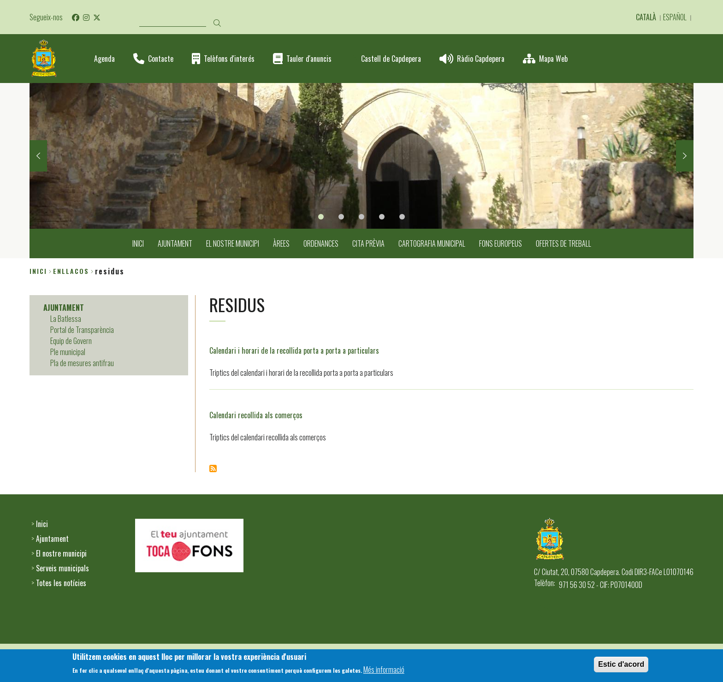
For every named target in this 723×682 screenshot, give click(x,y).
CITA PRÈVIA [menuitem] (368, 243)
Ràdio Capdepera (480, 59)
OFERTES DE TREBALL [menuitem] (563, 243)
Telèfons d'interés (229, 59)
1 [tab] (321, 216)
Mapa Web (553, 59)
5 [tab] (402, 216)
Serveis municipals (62, 568)
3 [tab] (361, 216)
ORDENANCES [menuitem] (320, 243)
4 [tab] (382, 216)
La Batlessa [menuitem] (65, 318)
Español (675, 17)
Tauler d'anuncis (309, 59)
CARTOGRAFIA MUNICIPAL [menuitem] (431, 243)
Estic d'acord (621, 666)
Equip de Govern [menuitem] (71, 340)
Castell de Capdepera (391, 59)
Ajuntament (52, 538)
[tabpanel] (361, 156)
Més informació (383, 671)
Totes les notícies (61, 582)
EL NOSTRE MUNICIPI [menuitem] (232, 243)
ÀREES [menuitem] (281, 243)
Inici (38, 271)
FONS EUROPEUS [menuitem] (500, 243)
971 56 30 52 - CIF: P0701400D (600, 584)
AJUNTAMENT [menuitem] (175, 243)
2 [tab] (341, 216)
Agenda (104, 59)
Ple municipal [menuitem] (67, 351)
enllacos (71, 271)
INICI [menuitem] (138, 243)
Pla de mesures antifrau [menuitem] (82, 362)
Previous (38, 156)
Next (684, 156)
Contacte (160, 59)
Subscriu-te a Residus (213, 468)
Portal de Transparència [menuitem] (82, 329)
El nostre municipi (61, 553)
